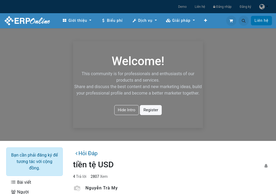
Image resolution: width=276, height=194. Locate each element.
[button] (244, 21)
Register (150, 110)
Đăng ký (245, 7)
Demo (182, 7)
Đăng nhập (222, 7)
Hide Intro (126, 110)
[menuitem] (77, 20)
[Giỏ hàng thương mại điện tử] (231, 21)
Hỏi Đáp (86, 153)
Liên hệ (200, 7)
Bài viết (21, 182)
